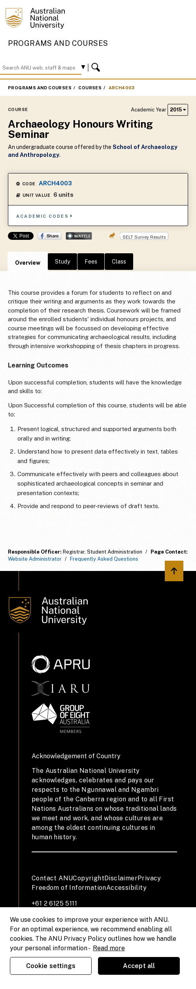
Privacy (149, 878)
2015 (178, 110)
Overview (27, 263)
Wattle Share (79, 236)
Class (119, 261)
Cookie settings (50, 966)
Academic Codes (44, 216)
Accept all (139, 966)
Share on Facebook (50, 236)
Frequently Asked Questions (104, 559)
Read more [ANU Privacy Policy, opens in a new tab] (109, 948)
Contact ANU (52, 878)
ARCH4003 (122, 87)
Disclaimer (121, 878)
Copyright (88, 878)
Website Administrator (35, 559)
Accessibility (126, 887)
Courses (90, 87)
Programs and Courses (58, 43)
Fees (91, 261)
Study (62, 261)
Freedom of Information (69, 887)
